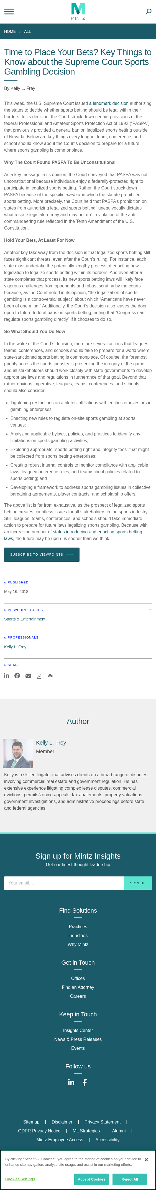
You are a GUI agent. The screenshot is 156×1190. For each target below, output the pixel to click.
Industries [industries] (78, 935)
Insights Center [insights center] (78, 1030)
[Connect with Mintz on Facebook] (84, 1085)
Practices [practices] (78, 926)
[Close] (146, 1160)
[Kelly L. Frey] (18, 753)
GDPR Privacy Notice (39, 1131)
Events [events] (78, 1048)
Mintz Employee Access (59, 1139)
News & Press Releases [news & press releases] (78, 1039)
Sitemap (31, 1122)
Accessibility (107, 1139)
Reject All (129, 1179)
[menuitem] (11, 31)
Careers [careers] (78, 996)
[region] (78, 1170)
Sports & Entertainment (24, 619)
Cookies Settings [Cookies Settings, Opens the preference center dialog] (20, 1179)
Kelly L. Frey (23, 88)
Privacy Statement (103, 1122)
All (27, 31)
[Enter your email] (78, 883)
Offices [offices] (78, 978)
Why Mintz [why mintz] (78, 944)
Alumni (119, 1131)
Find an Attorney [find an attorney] (78, 987)
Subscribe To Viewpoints (41, 554)
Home (10, 31)
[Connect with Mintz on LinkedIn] (71, 1085)
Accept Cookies (91, 1179)
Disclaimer (62, 1122)
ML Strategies (86, 1131)
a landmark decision (109, 103)
